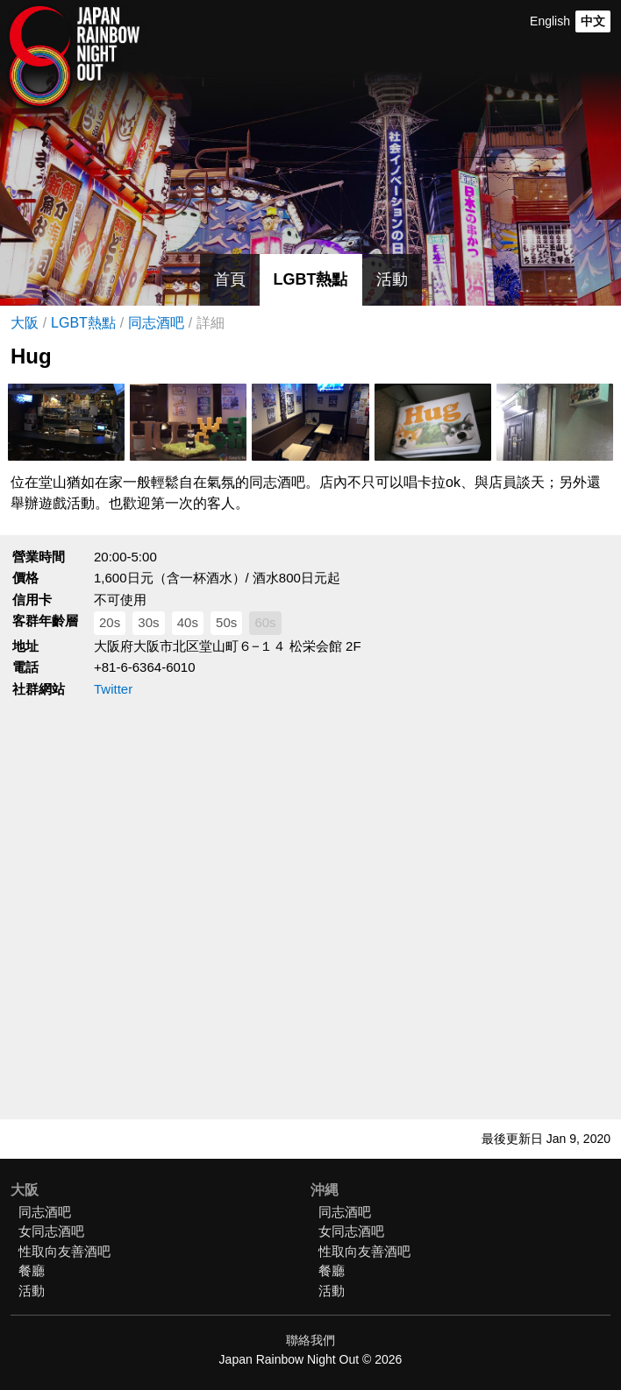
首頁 (230, 279)
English (550, 21)
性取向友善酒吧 (64, 1251)
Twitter (113, 688)
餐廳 (31, 1270)
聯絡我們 (310, 1340)
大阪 (25, 322)
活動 (392, 279)
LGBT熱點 (311, 279)
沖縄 (324, 1189)
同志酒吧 (156, 322)
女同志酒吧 (51, 1231)
